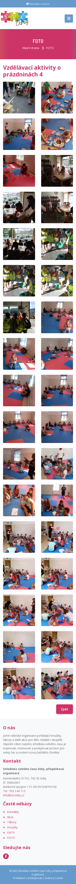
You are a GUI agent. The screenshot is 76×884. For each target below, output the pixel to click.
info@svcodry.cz (13, 795)
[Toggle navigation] (69, 18)
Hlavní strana (30, 48)
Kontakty (11, 812)
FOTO (50, 48)
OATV (9, 832)
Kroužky (10, 827)
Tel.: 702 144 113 (14, 791)
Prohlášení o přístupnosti (27, 878)
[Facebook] (6, 856)
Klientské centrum (40, 3)
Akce (8, 817)
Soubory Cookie (54, 878)
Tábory (9, 822)
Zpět (64, 709)
